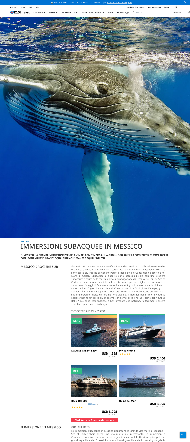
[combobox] (150, 12)
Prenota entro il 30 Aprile (119, 2)
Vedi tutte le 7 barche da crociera (94, 420)
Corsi (76, 12)
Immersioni (66, 12)
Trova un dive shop (154, 7)
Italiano (167, 7)
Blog (37, 7)
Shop (23, 7)
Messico (26, 241)
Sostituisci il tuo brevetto (136, 7)
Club (30, 7)
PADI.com (13, 7)
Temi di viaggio (123, 12)
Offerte (110, 12)
